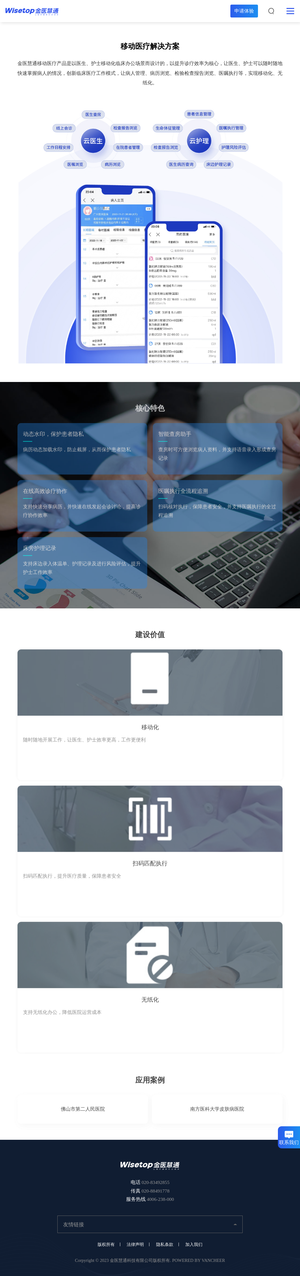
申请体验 (244, 10)
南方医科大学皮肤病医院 (217, 1113)
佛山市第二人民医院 (83, 1113)
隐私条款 (164, 1244)
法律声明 (135, 1244)
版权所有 (106, 1244)
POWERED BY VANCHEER (198, 1260)
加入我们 (193, 1244)
